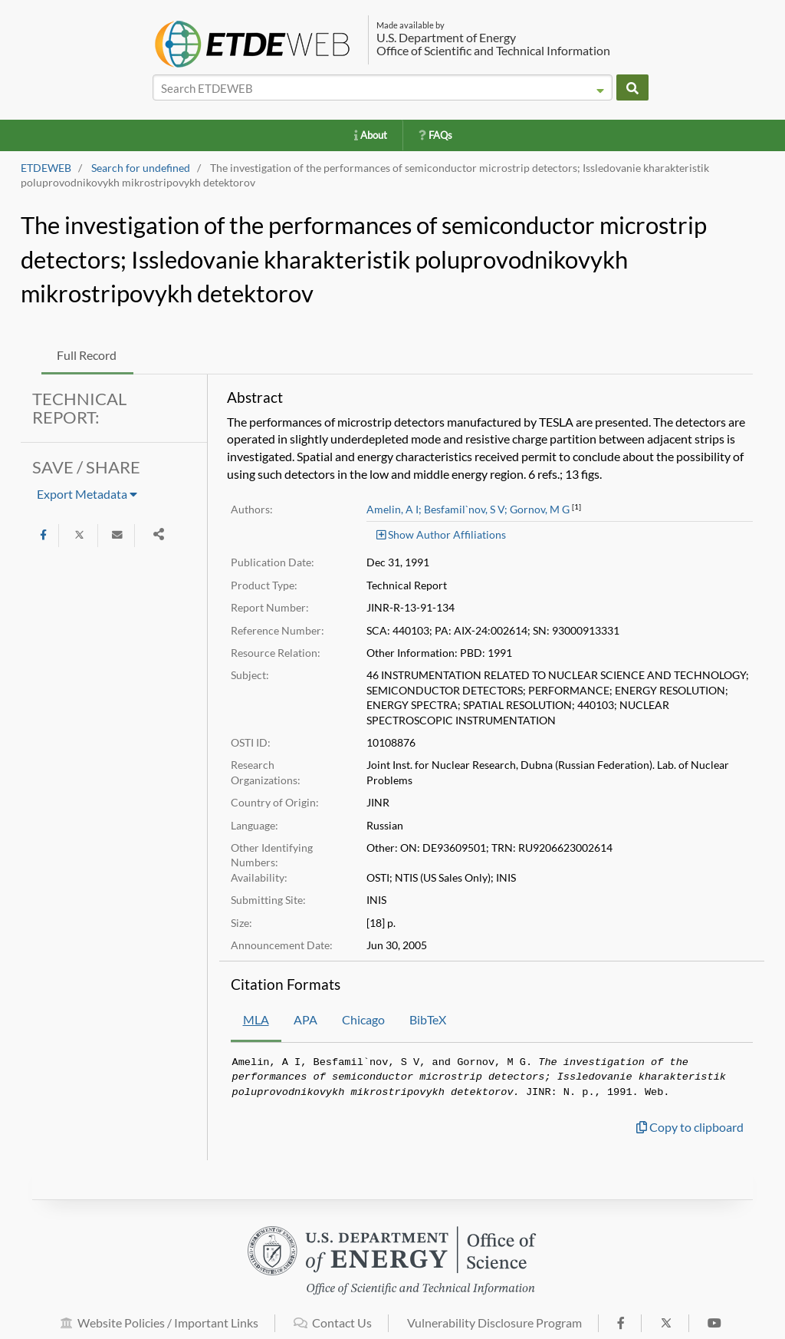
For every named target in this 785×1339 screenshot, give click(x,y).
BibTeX (427, 1019)
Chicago (363, 1019)
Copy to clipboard (690, 1127)
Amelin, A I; (394, 509)
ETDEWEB (46, 168)
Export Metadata (87, 493)
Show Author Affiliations (441, 534)
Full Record (87, 355)
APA (305, 1019)
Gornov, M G (540, 509)
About (370, 135)
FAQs (435, 135)
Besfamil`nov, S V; (465, 509)
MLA (256, 1019)
